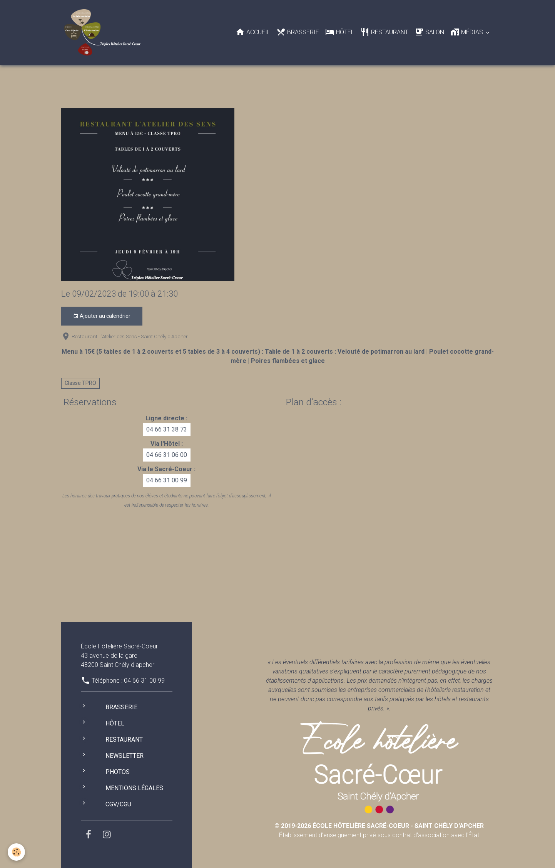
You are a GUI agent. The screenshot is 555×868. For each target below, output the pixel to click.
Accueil (253, 32)
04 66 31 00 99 (166, 480)
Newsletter (124, 755)
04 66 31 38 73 (166, 429)
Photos (117, 772)
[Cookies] (16, 852)
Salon (429, 32)
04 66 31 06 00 (166, 454)
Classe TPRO (80, 383)
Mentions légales (134, 788)
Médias (467, 32)
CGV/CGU (118, 804)
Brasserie (297, 32)
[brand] (103, 32)
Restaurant (384, 32)
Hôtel (339, 32)
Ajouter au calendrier (101, 316)
